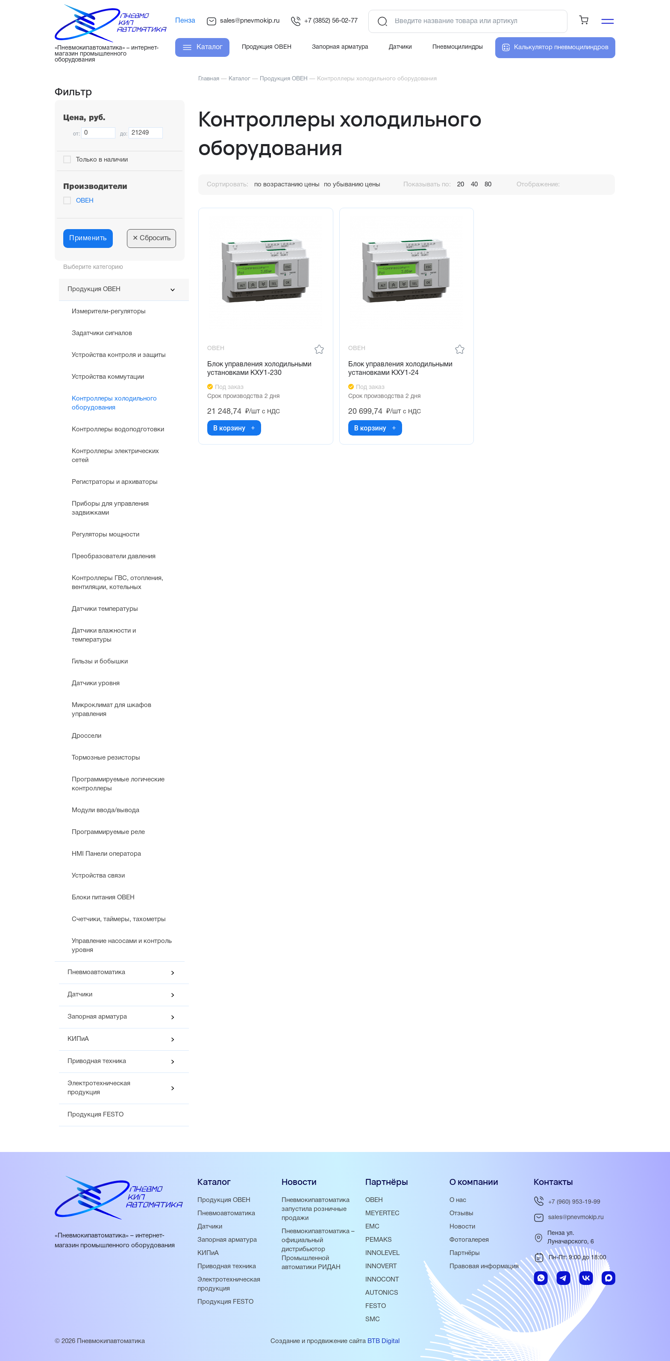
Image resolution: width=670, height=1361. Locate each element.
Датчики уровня (96, 683)
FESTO (375, 1306)
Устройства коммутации (108, 377)
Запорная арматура (97, 1017)
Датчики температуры (105, 609)
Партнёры (465, 1253)
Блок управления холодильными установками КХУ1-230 (259, 369)
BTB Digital (383, 1341)
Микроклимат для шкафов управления (111, 709)
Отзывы (461, 1214)
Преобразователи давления (114, 557)
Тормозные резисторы (106, 758)
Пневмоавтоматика (96, 972)
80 (488, 185)
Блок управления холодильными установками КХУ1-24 (400, 369)
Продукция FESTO (95, 1115)
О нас (458, 1200)
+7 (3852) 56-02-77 (324, 21)
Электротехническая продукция (99, 1088)
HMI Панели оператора (106, 854)
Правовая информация (484, 1267)
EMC (372, 1227)
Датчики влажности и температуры (104, 635)
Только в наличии (102, 160)
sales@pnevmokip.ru (242, 21)
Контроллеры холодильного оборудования (114, 403)
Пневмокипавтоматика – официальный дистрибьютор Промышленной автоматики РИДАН (318, 1249)
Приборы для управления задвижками (110, 508)
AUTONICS (381, 1293)
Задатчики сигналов (102, 333)
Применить (88, 239)
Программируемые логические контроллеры (118, 784)
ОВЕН (85, 201)
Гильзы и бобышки (100, 662)
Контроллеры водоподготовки (118, 430)
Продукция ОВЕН (94, 289)
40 (474, 185)
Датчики (80, 995)
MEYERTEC (382, 1214)
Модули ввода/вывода (105, 810)
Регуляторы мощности (105, 535)
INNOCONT (382, 1280)
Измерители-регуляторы (109, 312)
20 (460, 185)
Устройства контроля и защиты (119, 355)
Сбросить (151, 239)
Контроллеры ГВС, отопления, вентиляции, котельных (117, 582)
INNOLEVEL (382, 1253)
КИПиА (78, 1039)
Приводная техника (97, 1061)
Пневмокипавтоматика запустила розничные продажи (316, 1209)
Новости (462, 1227)
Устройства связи (98, 876)
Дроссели (86, 736)
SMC (372, 1320)
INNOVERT (381, 1267)
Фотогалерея (469, 1240)
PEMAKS (378, 1240)
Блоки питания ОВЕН (103, 898)
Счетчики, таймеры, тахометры (119, 919)
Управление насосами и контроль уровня (122, 945)
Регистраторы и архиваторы (115, 482)
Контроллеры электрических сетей (115, 455)
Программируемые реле (108, 832)
